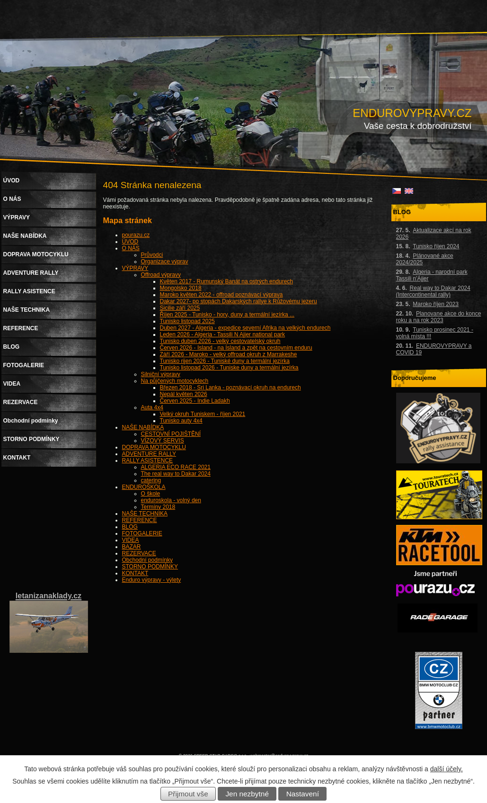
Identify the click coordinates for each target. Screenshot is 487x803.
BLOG (130, 526)
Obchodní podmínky (147, 560)
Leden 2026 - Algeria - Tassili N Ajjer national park (222, 334)
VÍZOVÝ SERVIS (162, 440)
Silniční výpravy (160, 374)
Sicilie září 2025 (180, 308)
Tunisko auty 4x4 (181, 420)
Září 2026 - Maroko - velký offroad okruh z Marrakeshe (228, 354)
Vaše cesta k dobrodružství (418, 126)
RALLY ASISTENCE (147, 460)
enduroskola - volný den (171, 500)
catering (151, 480)
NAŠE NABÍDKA (143, 427)
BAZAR (131, 546)
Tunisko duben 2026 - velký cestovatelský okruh (220, 341)
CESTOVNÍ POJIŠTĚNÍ (171, 434)
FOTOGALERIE (142, 533)
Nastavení (302, 794)
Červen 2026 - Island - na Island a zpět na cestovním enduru (236, 347)
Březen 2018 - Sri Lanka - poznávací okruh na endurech (230, 387)
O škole (150, 493)
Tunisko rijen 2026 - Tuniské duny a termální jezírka (225, 361)
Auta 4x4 (152, 407)
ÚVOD (130, 241)
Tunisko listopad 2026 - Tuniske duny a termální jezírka (229, 367)
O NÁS (131, 248)
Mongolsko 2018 (181, 288)
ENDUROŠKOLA (144, 487)
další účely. (446, 769)
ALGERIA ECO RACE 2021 (176, 467)
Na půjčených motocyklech (175, 381)
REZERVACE (139, 553)
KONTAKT (135, 573)
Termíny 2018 (158, 507)
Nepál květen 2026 (183, 394)
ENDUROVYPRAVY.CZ (412, 113)
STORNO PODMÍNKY (150, 566)
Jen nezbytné (247, 794)
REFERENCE (139, 520)
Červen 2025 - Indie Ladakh (195, 400)
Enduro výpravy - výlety (151, 580)
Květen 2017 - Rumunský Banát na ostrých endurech (226, 281)
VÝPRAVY (135, 268)
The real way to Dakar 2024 (176, 473)
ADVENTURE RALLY (149, 454)
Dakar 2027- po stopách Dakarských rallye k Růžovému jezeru (238, 301)
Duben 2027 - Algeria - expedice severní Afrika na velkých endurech (245, 328)
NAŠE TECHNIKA (145, 513)
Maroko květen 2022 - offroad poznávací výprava (221, 294)
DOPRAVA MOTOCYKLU (154, 447)
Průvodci (152, 255)
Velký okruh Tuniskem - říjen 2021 (203, 414)
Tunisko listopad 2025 (187, 321)
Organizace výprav (164, 261)
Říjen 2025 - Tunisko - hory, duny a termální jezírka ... (227, 314)
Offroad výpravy (161, 274)
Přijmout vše (188, 794)
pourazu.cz (136, 235)
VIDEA (130, 540)
